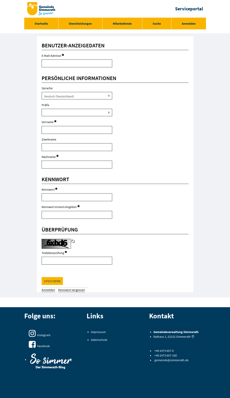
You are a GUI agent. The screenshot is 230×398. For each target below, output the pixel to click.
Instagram (43, 335)
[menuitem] (41, 23)
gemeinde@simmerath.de (171, 360)
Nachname (50, 156)
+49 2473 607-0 (164, 351)
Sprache (47, 88)
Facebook (43, 346)
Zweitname (49, 139)
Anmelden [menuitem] (189, 23)
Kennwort (49, 189)
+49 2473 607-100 (165, 355)
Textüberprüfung (54, 252)
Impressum (98, 332)
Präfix (45, 105)
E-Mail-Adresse (53, 55)
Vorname (49, 121)
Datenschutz (99, 340)
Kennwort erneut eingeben (61, 206)
